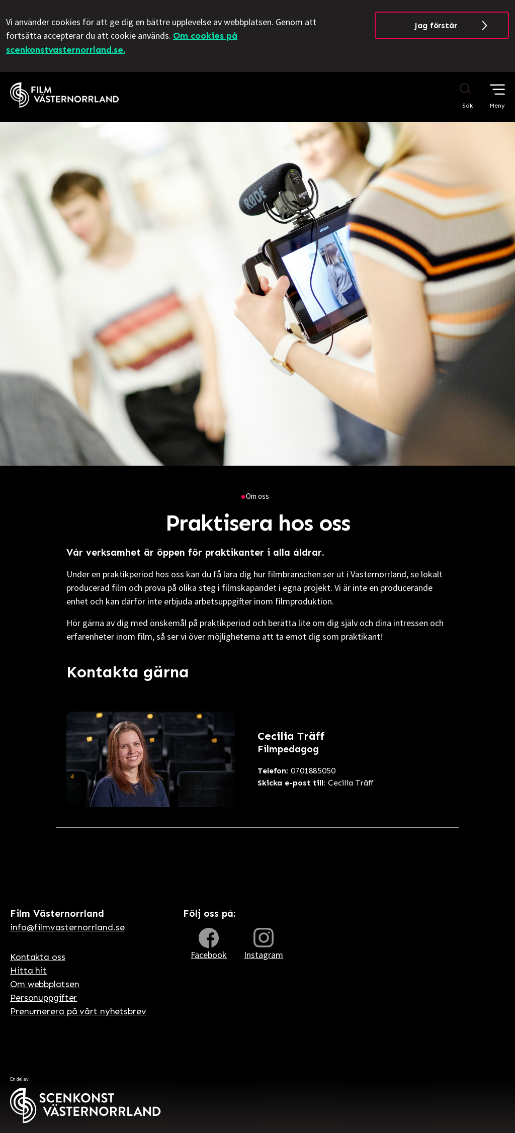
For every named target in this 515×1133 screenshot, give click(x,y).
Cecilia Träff (316, 783)
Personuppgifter (43, 997)
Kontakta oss (37, 957)
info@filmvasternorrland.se (67, 927)
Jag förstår (435, 25)
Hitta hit (28, 970)
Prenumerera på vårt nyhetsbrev (78, 1011)
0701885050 (296, 770)
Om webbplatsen (44, 984)
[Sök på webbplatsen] (456, 95)
